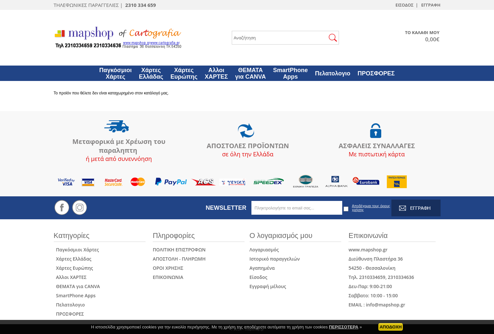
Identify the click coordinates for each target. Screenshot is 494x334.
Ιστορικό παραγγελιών (274, 259)
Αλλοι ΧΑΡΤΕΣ (70, 277)
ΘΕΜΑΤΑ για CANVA (77, 286)
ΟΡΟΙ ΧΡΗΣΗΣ (168, 268)
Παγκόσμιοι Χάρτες (76, 249)
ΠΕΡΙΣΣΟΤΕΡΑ (343, 328)
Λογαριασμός (264, 249)
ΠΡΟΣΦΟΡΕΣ (69, 314)
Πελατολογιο (69, 305)
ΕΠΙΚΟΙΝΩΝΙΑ (168, 277)
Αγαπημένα (262, 268)
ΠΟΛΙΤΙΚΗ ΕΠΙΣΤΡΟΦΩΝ (179, 249)
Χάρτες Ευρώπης (73, 268)
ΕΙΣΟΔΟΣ (404, 5)
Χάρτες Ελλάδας (72, 259)
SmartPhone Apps (75, 295)
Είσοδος (258, 277)
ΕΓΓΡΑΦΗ (430, 5)
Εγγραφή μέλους (267, 286)
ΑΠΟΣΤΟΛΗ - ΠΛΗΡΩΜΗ (179, 259)
